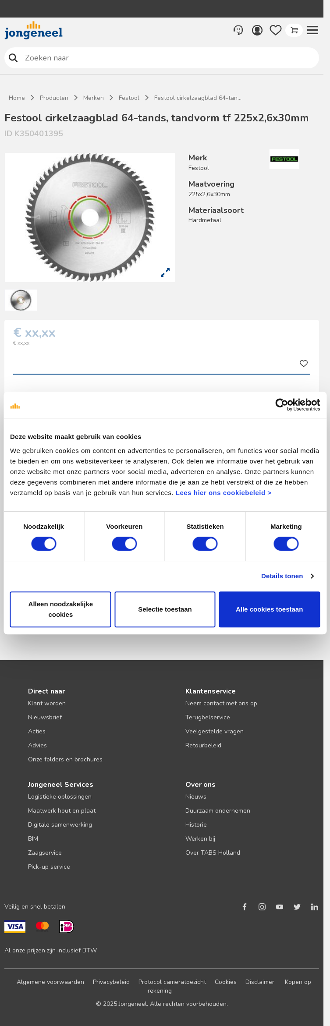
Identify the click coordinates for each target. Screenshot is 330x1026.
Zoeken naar (13, 57)
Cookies (226, 982)
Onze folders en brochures (65, 759)
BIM (33, 839)
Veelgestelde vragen (214, 731)
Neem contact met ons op (221, 703)
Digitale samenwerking (60, 825)
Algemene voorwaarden (50, 982)
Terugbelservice (207, 717)
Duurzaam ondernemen (217, 811)
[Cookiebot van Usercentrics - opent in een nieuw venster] (281, 404)
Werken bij (200, 839)
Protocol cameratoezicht (172, 982)
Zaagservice (45, 853)
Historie (196, 825)
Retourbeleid (203, 745)
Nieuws (195, 796)
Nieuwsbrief (45, 717)
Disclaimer (259, 982)
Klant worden (47, 703)
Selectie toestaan (165, 609)
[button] (312, 30)
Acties (37, 731)
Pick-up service (49, 867)
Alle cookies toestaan (269, 609)
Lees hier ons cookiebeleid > (224, 492)
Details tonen (282, 576)
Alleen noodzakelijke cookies (60, 609)
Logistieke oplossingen (60, 796)
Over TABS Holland (212, 853)
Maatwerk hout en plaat (62, 811)
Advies (37, 745)
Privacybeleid (111, 982)
